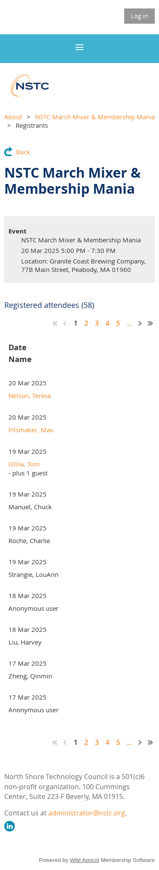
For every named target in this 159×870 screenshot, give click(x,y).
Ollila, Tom (24, 464)
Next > (140, 323)
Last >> (150, 323)
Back (23, 152)
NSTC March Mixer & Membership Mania (95, 117)
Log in (139, 15)
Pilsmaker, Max (30, 429)
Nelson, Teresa (29, 395)
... (129, 323)
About (13, 117)
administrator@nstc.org (86, 813)
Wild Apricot (84, 860)
